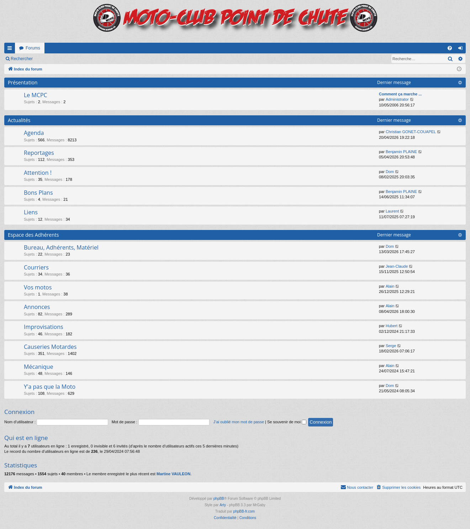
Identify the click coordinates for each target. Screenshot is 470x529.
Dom (390, 171)
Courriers (36, 267)
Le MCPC (35, 95)
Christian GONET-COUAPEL (411, 132)
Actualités (19, 120)
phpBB (218, 499)
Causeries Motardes (50, 347)
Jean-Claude (397, 266)
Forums (33, 48)
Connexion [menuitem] (462, 49)
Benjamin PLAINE (401, 152)
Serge (391, 346)
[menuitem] (449, 48)
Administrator (397, 99)
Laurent (392, 211)
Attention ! (38, 173)
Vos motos (38, 287)
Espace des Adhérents (33, 234)
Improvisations (43, 327)
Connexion (53, 58)
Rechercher (22, 58)
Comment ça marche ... (400, 94)
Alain (390, 286)
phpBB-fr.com (244, 511)
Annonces (37, 307)
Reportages (39, 153)
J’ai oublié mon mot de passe (238, 422)
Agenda (34, 133)
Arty (223, 505)
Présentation (22, 82)
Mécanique (38, 367)
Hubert (391, 326)
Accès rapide (11, 49)
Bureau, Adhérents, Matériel (61, 247)
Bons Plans (38, 193)
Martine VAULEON (173, 474)
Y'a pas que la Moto (49, 387)
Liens (31, 212)
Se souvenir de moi (286, 422)
